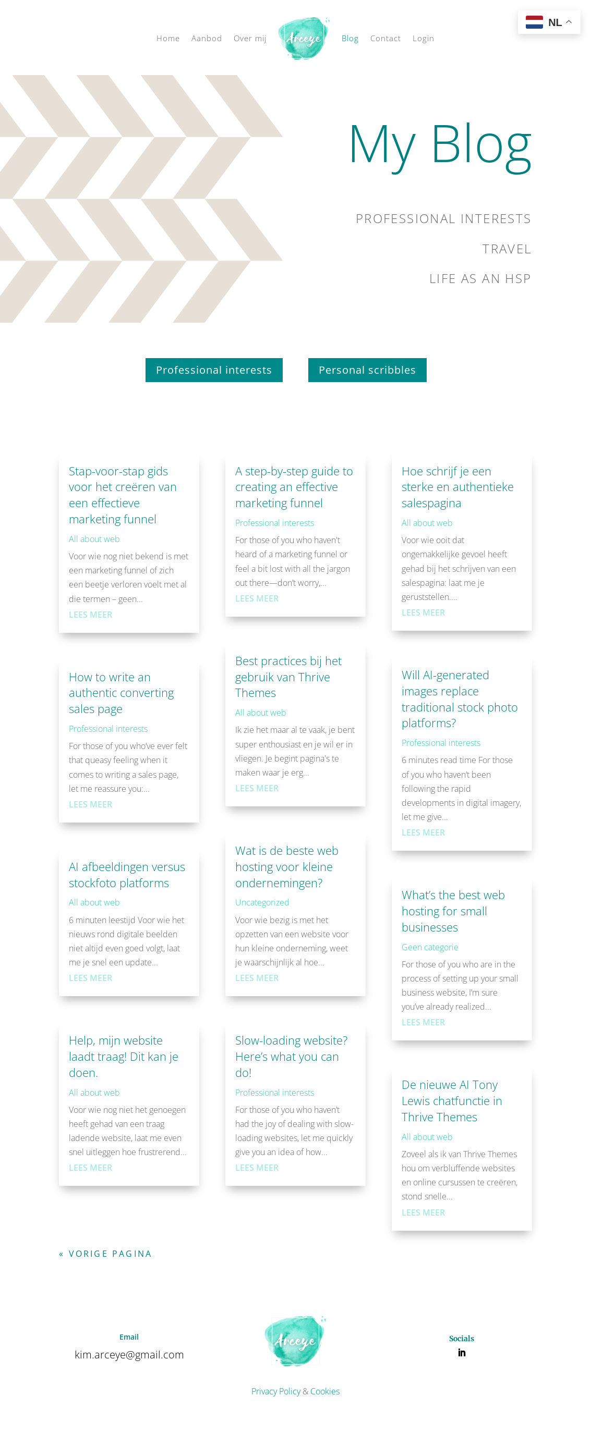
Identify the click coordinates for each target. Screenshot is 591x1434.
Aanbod (206, 38)
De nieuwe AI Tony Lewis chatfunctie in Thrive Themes (452, 1100)
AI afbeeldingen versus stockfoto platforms (127, 874)
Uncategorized (262, 902)
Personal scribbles (367, 370)
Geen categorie (430, 947)
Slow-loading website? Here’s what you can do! (291, 1056)
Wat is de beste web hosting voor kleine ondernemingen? (287, 866)
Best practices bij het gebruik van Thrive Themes (288, 677)
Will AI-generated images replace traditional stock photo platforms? (460, 698)
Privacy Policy (275, 1391)
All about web (94, 539)
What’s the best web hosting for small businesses (453, 911)
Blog (350, 38)
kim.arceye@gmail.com (129, 1354)
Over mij (250, 38)
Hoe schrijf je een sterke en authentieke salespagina (458, 487)
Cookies (325, 1391)
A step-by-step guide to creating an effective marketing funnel (294, 487)
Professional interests (214, 370)
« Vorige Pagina (105, 1253)
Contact (385, 38)
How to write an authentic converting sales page (121, 693)
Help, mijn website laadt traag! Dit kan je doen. (123, 1056)
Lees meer (90, 614)
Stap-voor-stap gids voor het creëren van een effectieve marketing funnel (123, 494)
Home (168, 38)
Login (424, 38)
